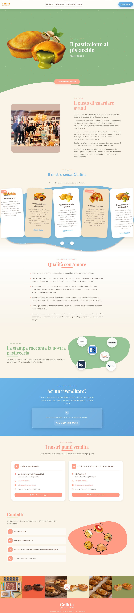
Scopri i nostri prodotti (67, 82)
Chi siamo (49, 4)
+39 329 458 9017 (67, 424)
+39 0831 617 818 (24, 483)
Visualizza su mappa (38, 497)
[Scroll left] (62, 243)
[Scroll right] (72, 243)
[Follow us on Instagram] (67, 591)
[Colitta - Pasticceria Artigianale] (6, 4)
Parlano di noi (59, 4)
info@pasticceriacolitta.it (27, 488)
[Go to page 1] (66, 243)
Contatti (79, 4)
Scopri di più (38, 230)
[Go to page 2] (68, 243)
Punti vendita (70, 4)
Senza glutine (125, 4)
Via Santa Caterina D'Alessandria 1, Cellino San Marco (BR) (36, 553)
